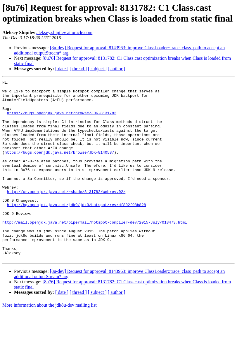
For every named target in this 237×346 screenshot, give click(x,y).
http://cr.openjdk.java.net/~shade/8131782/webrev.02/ (66, 214)
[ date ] (61, 68)
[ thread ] (78, 68)
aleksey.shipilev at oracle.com (64, 32)
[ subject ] (97, 68)
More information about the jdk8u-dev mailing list (49, 340)
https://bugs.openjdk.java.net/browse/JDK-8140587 (59, 167)
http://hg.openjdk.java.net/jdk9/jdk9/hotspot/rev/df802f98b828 (76, 230)
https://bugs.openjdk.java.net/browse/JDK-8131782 (61, 119)
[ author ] (116, 68)
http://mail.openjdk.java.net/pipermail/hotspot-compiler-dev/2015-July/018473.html (94, 251)
